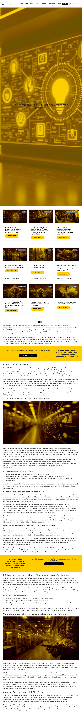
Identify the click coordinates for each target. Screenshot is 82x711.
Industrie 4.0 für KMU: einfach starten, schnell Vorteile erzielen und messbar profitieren (13, 230)
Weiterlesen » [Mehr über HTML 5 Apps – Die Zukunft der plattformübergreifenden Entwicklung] (63, 274)
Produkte (44, 3)
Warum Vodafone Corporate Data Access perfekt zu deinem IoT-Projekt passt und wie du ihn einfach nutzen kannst (40, 230)
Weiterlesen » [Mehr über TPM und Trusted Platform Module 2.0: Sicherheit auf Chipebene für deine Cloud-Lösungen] (12, 310)
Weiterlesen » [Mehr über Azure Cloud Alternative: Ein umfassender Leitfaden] (63, 307)
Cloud (26, 3)
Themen (37, 3)
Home (21, 3)
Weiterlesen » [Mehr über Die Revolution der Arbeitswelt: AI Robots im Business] (37, 272)
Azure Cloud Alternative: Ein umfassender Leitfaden (66, 303)
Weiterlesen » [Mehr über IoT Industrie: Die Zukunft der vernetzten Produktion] (12, 271)
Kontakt (59, 3)
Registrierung (52, 3)
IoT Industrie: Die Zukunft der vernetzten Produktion (14, 266)
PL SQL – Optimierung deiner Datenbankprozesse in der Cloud (40, 304)
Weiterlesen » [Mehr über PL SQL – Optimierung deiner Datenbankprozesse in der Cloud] (37, 309)
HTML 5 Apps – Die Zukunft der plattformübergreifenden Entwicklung (66, 268)
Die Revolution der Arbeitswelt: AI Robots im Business (39, 267)
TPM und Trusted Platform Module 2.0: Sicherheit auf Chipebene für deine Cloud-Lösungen (14, 304)
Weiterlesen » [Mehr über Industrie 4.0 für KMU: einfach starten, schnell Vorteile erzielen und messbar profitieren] (12, 236)
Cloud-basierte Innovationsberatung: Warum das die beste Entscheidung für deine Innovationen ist (65, 230)
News (31, 3)
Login (64, 3)
